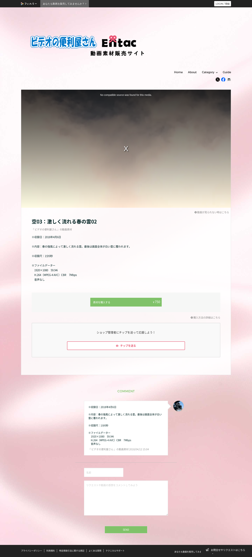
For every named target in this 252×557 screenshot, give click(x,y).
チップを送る (126, 345)
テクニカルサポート (115, 550)
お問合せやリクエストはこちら (226, 550)
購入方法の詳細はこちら (205, 317)
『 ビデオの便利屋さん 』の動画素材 (52, 229)
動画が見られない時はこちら (212, 212)
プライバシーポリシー (31, 550)
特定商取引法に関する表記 (71, 550)
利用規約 (50, 550)
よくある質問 (95, 550)
